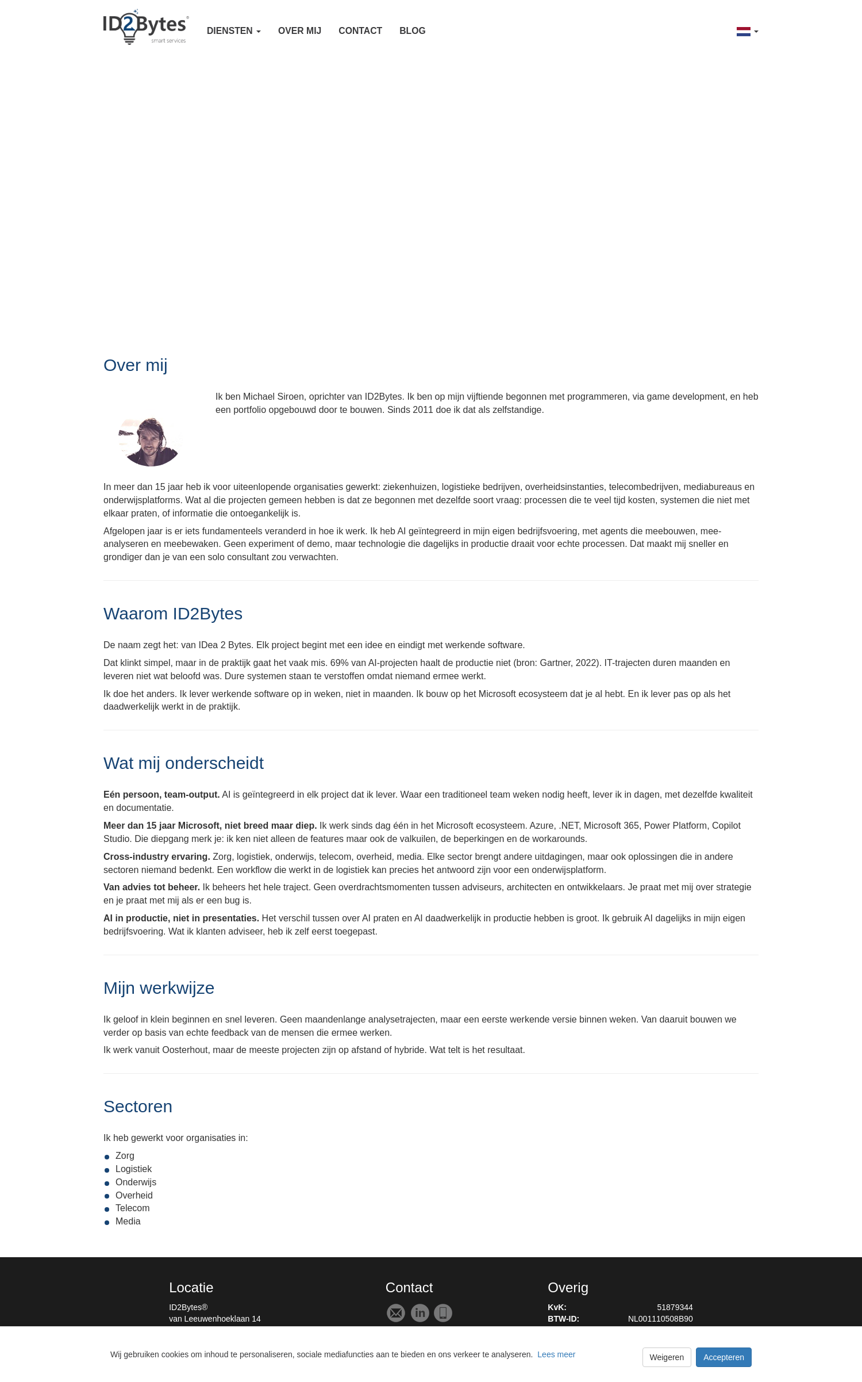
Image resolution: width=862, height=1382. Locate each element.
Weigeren (667, 1357)
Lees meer (556, 1354)
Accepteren (723, 1357)
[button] (234, 30)
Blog (412, 31)
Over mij (299, 31)
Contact (360, 31)
